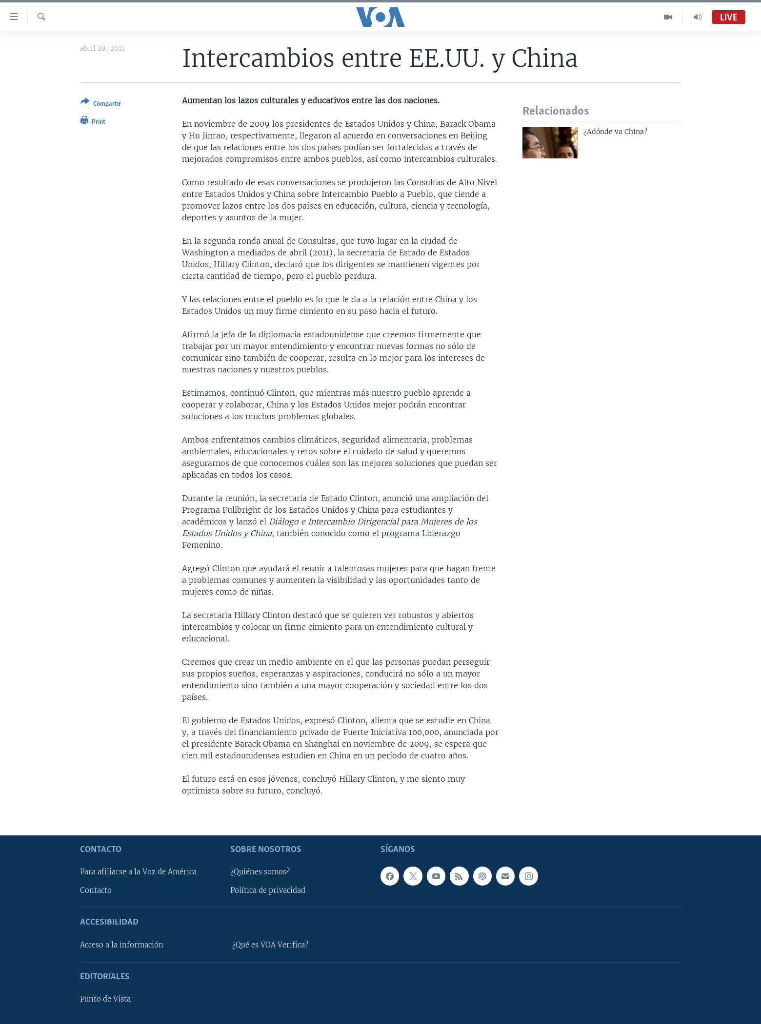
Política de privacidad (267, 890)
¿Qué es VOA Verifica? (270, 945)
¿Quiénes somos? (260, 872)
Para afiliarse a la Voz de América (138, 872)
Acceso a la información (121, 945)
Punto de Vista (105, 999)
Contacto (96, 890)
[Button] (100, 105)
